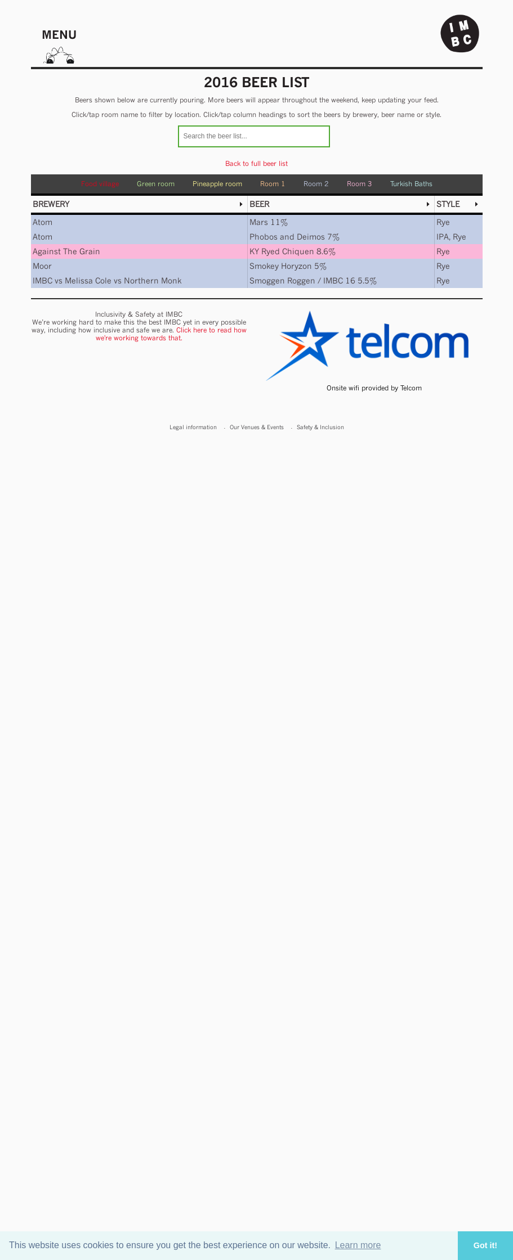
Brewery (51, 204)
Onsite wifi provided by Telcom (374, 388)
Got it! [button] (485, 1245)
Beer (259, 204)
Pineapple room (217, 183)
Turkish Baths (411, 183)
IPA (442, 236)
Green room (156, 183)
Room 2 (316, 183)
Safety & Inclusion (320, 427)
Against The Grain (66, 251)
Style (448, 204)
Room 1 (273, 183)
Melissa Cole (88, 280)
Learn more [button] (358, 1245)
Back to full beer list (256, 163)
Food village (100, 183)
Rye (443, 222)
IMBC (42, 280)
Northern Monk (152, 280)
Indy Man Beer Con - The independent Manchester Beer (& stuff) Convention (460, 33)
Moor (42, 266)
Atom (42, 222)
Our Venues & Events (257, 427)
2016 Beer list (257, 82)
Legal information (193, 427)
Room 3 (359, 183)
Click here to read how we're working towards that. (171, 334)
